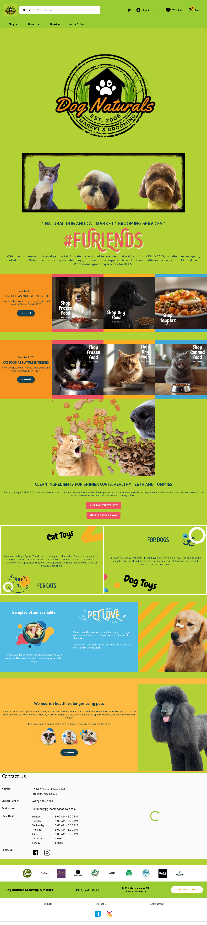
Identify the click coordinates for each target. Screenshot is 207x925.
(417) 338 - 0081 (42, 801)
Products (47, 903)
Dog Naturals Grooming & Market (29, 890)
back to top (187, 890)
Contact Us (101, 903)
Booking (55, 24)
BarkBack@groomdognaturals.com (54, 809)
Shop (14, 24)
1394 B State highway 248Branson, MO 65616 (135, 890)
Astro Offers (76, 24)
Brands (34, 24)
